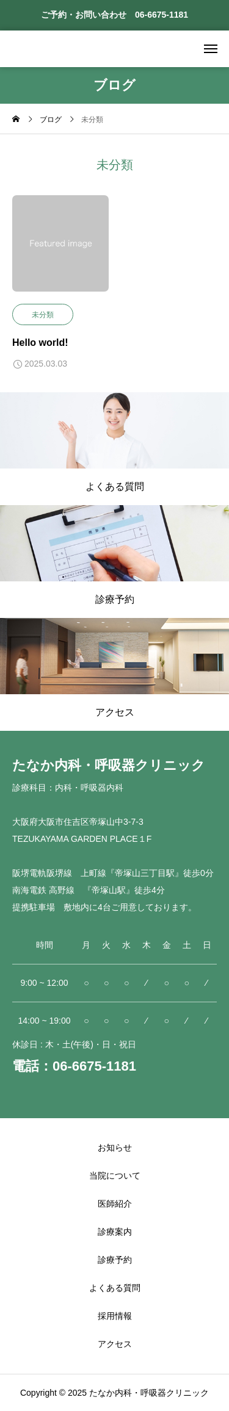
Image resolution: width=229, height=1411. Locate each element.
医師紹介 (115, 1203)
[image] (60, 249)
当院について (114, 1175)
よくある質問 (114, 1288)
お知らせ (115, 1147)
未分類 (43, 315)
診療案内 (115, 1232)
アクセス (115, 1344)
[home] (16, 120)
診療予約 (115, 1260)
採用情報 (115, 1316)
